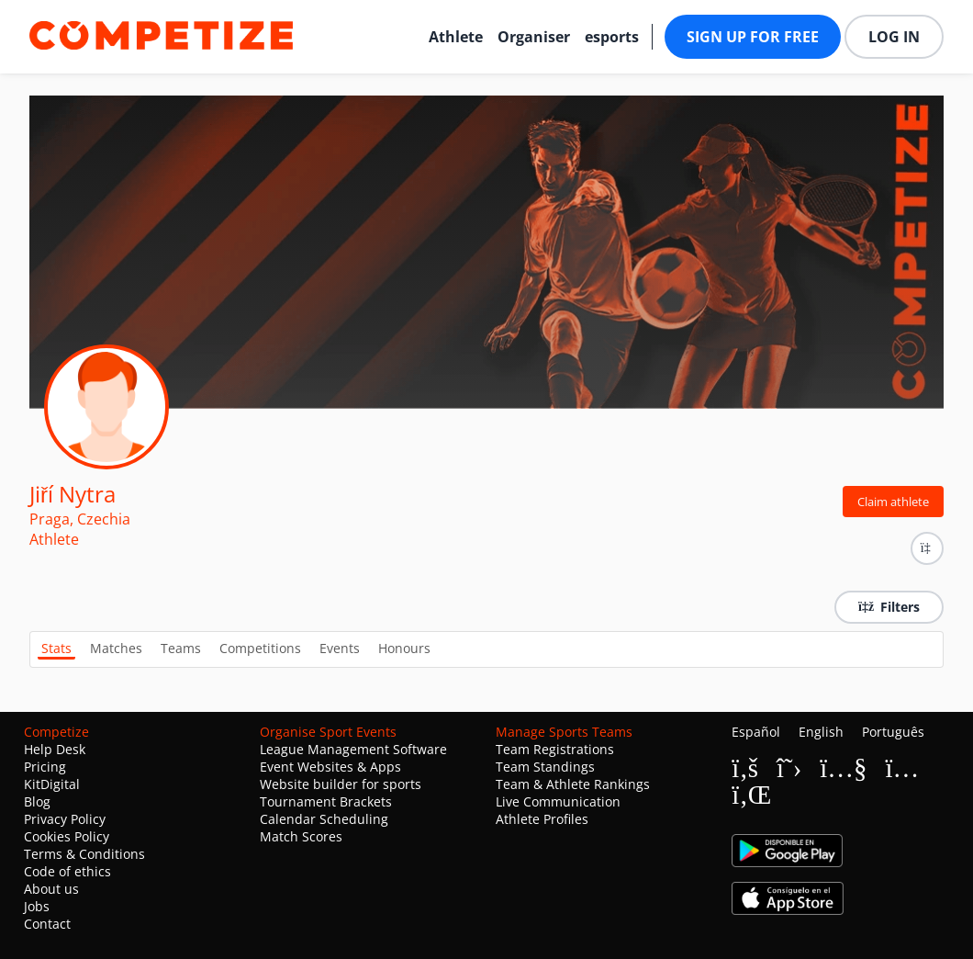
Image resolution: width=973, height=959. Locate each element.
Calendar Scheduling (324, 819)
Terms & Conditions (84, 854)
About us (51, 888)
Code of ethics (67, 871)
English (821, 731)
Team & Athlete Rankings (573, 784)
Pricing (45, 766)
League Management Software (353, 749)
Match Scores (301, 836)
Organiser (534, 37)
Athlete (456, 37)
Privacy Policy (65, 819)
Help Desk (54, 749)
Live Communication (558, 801)
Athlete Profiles (542, 819)
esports (612, 37)
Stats (56, 648)
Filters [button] (889, 606)
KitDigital (52, 784)
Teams (181, 648)
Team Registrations (555, 749)
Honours (404, 648)
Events (339, 648)
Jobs (37, 906)
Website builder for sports (340, 784)
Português (893, 731)
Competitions (260, 648)
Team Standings (545, 766)
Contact (47, 923)
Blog (37, 801)
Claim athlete (893, 501)
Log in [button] (894, 37)
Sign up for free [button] (753, 37)
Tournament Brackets (326, 801)
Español (756, 731)
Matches (116, 648)
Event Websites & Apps (330, 766)
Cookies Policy (66, 836)
